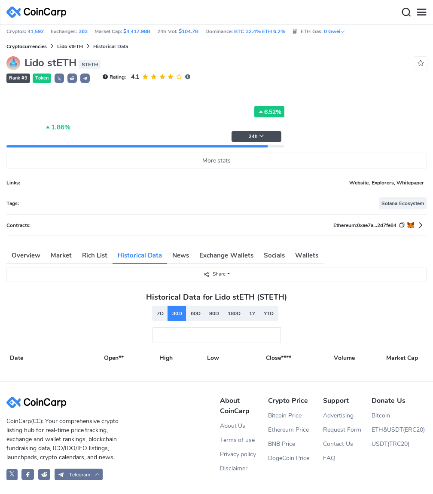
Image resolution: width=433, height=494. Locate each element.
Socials (274, 255)
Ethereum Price (288, 430)
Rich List (94, 255)
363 (83, 31)
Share (214, 274)
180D (234, 313)
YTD (269, 313)
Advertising (338, 415)
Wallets (306, 255)
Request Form (342, 430)
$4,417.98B (136, 31)
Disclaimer (233, 468)
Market (61, 255)
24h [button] (256, 136)
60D (196, 313)
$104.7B (188, 31)
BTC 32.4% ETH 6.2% (259, 31)
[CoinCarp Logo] (38, 12)
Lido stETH (70, 46)
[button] (72, 78)
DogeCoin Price (288, 458)
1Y (252, 313)
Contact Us (338, 444)
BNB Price (281, 444)
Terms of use (237, 440)
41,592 (35, 31)
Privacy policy (238, 454)
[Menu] (421, 12)
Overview (26, 255)
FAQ (329, 458)
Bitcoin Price (285, 415)
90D (214, 313)
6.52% (269, 112)
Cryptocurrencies (26, 46)
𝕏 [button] (59, 78)
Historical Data (140, 255)
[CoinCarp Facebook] (27, 474)
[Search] (406, 12)
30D (177, 313)
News (180, 255)
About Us (233, 426)
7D (160, 313)
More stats (216, 160)
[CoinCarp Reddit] (44, 474)
